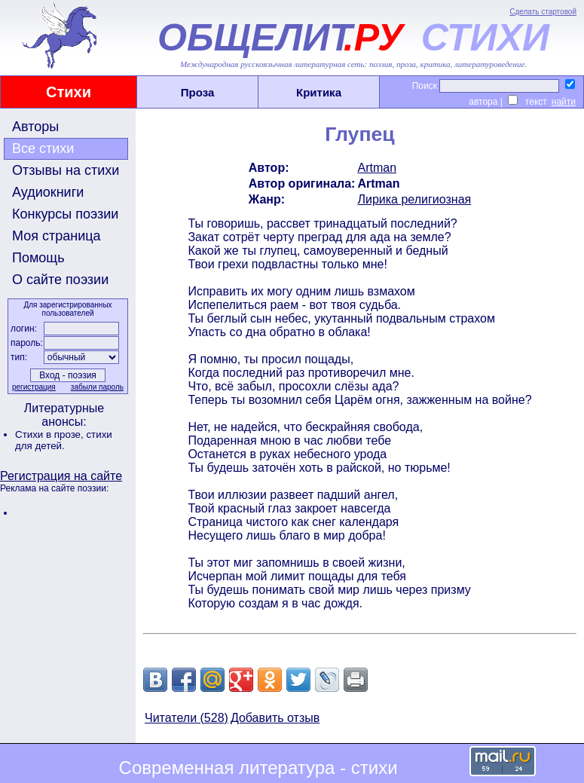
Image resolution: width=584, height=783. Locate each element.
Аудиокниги (48, 192)
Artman (376, 167)
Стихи (68, 92)
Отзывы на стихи (65, 170)
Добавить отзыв (275, 717)
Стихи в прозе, (50, 434)
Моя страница (56, 235)
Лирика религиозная (414, 199)
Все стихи (43, 148)
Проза (198, 92)
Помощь (38, 257)
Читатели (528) (186, 717)
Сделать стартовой (542, 12)
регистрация (34, 387)
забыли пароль (97, 387)
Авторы (35, 126)
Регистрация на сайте (61, 475)
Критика (318, 92)
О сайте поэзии (60, 279)
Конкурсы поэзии (65, 214)
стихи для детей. (63, 440)
